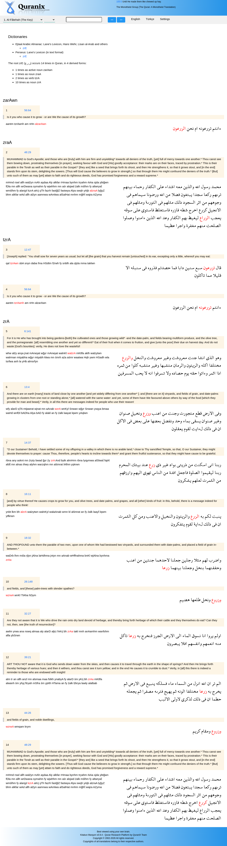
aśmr (70, 357)
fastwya (66, 190)
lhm (17, 555)
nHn (32, 123)
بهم (184, 217)
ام (196, 128)
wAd (22, 194)
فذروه (152, 267)
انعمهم (208, 643)
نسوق (196, 635)
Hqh (87, 357)
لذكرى (186, 699)
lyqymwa (89, 460)
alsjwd (71, 186)
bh (19, 511)
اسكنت (200, 464)
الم (218, 683)
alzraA (94, 783)
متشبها (165, 365)
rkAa (91, 182)
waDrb (10, 555)
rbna (9, 460)
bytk (64, 460)
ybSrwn (15, 635)
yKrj (81, 679)
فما (173, 267)
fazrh (48, 190)
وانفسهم (194, 643)
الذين (150, 217)
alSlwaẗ (99, 460)
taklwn (91, 263)
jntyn (53, 555)
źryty (32, 460)
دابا (180, 267)
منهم (200, 225)
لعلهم (196, 480)
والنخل (139, 357)
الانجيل (214, 210)
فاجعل (182, 472)
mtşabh (39, 357)
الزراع (204, 810)
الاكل (121, 421)
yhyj (22, 683)
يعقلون (177, 428)
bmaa (105, 408)
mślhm (85, 186)
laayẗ (96, 511)
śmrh (58, 357)
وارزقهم (126, 472)
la (20, 361)
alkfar (57, 182)
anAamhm (91, 631)
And (58, 460)
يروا (209, 635)
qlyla (77, 263)
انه (150, 373)
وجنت (173, 413)
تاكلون (199, 275)
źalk (78, 186)
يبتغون (186, 194)
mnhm (75, 194)
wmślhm (11, 190)
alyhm (33, 464)
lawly (84, 683)
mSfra (37, 683)
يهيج (167, 691)
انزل (196, 683)
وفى (217, 413)
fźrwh (56, 263)
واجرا (180, 225)
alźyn (33, 194)
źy (49, 460)
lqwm (75, 412)
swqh (80, 190)
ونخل (205, 599)
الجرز (157, 635)
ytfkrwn (10, 515)
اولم (217, 635)
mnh (82, 631)
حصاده (177, 373)
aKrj (37, 190)
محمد (215, 186)
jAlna (35, 555)
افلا (183, 643)
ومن (141, 516)
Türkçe (150, 19)
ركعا (207, 194)
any (14, 460)
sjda (97, 182)
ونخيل (136, 413)
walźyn (29, 182)
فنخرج (146, 635)
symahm (38, 186)
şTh (42, 190)
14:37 (27, 442)
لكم (207, 516)
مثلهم (168, 202)
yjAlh (48, 683)
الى (178, 635)
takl (76, 631)
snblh (66, 263)
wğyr (44, 353)
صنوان (124, 413)
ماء (170, 683)
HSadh (100, 357)
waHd (10, 412)
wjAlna (95, 555)
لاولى (175, 699)
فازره (174, 210)
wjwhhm (52, 186)
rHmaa (65, 182)
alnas (19, 464)
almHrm (72, 460)
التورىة (150, 202)
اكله (204, 365)
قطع (198, 413)
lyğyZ (101, 190)
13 (7, 712)
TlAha (25, 595)
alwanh (10, 683)
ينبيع (150, 683)
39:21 (27, 657)
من (167, 194)
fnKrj (60, 631)
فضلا (175, 194)
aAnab (50, 408)
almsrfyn (33, 361)
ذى (158, 464)
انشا (201, 357)
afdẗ (8, 464)
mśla (23, 555)
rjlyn (29, 555)
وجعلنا (187, 567)
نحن (190, 128)
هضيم (185, 599)
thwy (26, 464)
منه (217, 643)
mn (13, 186)
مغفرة (190, 225)
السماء (180, 683)
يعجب (215, 217)
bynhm (74, 182)
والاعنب (152, 516)
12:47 (27, 249)
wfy (8, 408)
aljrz (54, 631)
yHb (25, 361)
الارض (208, 413)
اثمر (212, 373)
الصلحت (213, 225)
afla (8, 635)
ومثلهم (138, 202)
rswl (17, 182)
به (201, 516)
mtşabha (22, 357)
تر (213, 683)
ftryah (29, 683)
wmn (65, 511)
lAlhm (67, 464)
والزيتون (193, 365)
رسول (205, 186)
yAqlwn (83, 412)
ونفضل (167, 421)
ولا (168, 373)
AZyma (97, 194)
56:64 (27, 110)
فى (129, 194)
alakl (48, 412)
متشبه (144, 365)
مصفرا (147, 691)
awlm (9, 631)
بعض (137, 421)
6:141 (27, 331)
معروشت (179, 357)
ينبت (216, 516)
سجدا (197, 194)
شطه (183, 210)
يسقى (195, 421)
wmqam (20, 726)
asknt (21, 460)
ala (72, 263)
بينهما (175, 567)
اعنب (156, 413)
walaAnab (55, 511)
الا (128, 267)
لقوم (187, 428)
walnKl (63, 353)
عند (144, 464)
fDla (8, 186)
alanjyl (23, 190)
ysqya (98, 408)
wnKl (18, 595)
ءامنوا (139, 217)
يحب (138, 373)
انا (203, 635)
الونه (180, 691)
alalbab (92, 683)
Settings (165, 19)
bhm (9, 194)
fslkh (51, 679)
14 (7, 744)
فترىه (158, 691)
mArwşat (35, 353)
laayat (68, 412)
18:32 (27, 537)
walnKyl (44, 511)
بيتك (135, 464)
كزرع (202, 210)
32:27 (27, 613)
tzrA (7, 239)
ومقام (205, 731)
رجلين (187, 560)
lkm (14, 511)
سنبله (135, 267)
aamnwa (43, 194)
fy (45, 186)
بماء (186, 421)
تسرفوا (159, 373)
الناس (156, 472)
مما (208, 275)
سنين (189, 267)
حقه (193, 373)
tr (12, 679)
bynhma (104, 555)
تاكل (123, 635)
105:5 (119, 1)
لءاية (198, 524)
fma (40, 263)
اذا (218, 373)
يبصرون (173, 643)
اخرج (193, 210)
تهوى (146, 472)
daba (34, 263)
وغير (166, 357)
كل (134, 516)
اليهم (137, 472)
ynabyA (59, 679)
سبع (198, 267)
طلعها (195, 599)
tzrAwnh (19, 123)
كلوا (134, 365)
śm (76, 679)
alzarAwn (40, 302)
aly (42, 631)
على (160, 186)
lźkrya (77, 683)
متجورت (186, 413)
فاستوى (147, 210)
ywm (93, 357)
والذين (188, 186)
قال (218, 267)
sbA (22, 263)
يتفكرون (178, 524)
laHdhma (44, 555)
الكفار (150, 186)
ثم (125, 683)
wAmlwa (54, 194)
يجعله (131, 691)
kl (70, 511)
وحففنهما (212, 567)
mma (84, 263)
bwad (39, 460)
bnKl (88, 555)
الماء (186, 635)
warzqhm (43, 464)
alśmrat (58, 464)
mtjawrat (28, 408)
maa (45, 679)
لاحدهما (162, 560)
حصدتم (163, 267)
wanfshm (103, 631)
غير (164, 464)
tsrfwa (10, 361)
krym (28, 726)
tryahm (83, 182)
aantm (10, 123)
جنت (192, 357)
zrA (6, 321)
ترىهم (216, 194)
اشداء (169, 186)
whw (9, 353)
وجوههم (214, 202)
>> (121, 20)
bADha (25, 412)
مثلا (197, 560)
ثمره (120, 365)
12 (7, 657)
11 (7, 613)
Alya (74, 190)
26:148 (28, 581)
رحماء (138, 186)
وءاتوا (202, 373)
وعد (165, 217)
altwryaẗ (97, 186)
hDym (32, 595)
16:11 (27, 493)
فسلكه (161, 683)
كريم (196, 731)
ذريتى (181, 464)
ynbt (9, 511)
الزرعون (179, 307)
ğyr (45, 460)
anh (16, 361)
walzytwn (96, 353)
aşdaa (45, 182)
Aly (51, 182)
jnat (26, 353)
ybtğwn (104, 182)
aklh (88, 353)
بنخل (199, 567)
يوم (186, 373)
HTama (56, 683)
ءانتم (216, 128)
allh (22, 182)
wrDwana (27, 186)
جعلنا (175, 560)
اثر (198, 202)
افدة (172, 472)
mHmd (10, 182)
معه (178, 186)
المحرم (124, 464)
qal (8, 263)
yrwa (16, 631)
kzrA (31, 190)
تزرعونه (204, 128)
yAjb (87, 190)
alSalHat (65, 194)
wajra (89, 194)
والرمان (179, 365)
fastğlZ (56, 190)
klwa (47, 357)
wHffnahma (77, 555)
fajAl (107, 460)
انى (210, 464)
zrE (25, 48)
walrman (11, 357)
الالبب (164, 699)
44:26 (27, 712)
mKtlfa (80, 353)
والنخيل (167, 516)
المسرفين (126, 373)
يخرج (216, 691)
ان (219, 428)
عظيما (169, 225)
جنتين (148, 560)
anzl (25, 679)
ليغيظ (193, 217)
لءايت (197, 428)
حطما (216, 699)
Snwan (74, 408)
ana (22, 631)
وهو (217, 357)
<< (112, 20)
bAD (39, 412)
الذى (209, 357)
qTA (20, 408)
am (27, 123)
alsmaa (37, 679)
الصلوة (194, 472)
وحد (178, 421)
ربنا (217, 464)
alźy (15, 353)
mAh (37, 182)
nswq (28, 631)
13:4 (26, 386)
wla (107, 357)
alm (8, 679)
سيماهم (138, 194)
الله (197, 186)
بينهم (127, 186)
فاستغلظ (162, 210)
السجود (188, 202)
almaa (36, 631)
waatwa (79, 357)
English (135, 19)
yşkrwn (75, 464)
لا (145, 373)
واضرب (214, 560)
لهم (204, 560)
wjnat (37, 408)
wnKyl (65, 408)
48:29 (27, 152)
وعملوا (128, 217)
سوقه (128, 210)
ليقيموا (207, 472)
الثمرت (208, 480)
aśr (64, 186)
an (53, 412)
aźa (64, 357)
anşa (21, 353)
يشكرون (184, 480)
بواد (172, 464)
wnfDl (17, 412)
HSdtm (47, 263)
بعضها (155, 421)
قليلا (216, 275)
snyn (28, 263)
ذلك (178, 202)
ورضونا (152, 194)
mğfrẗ (82, 194)
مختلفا (214, 365)
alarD (14, 408)
